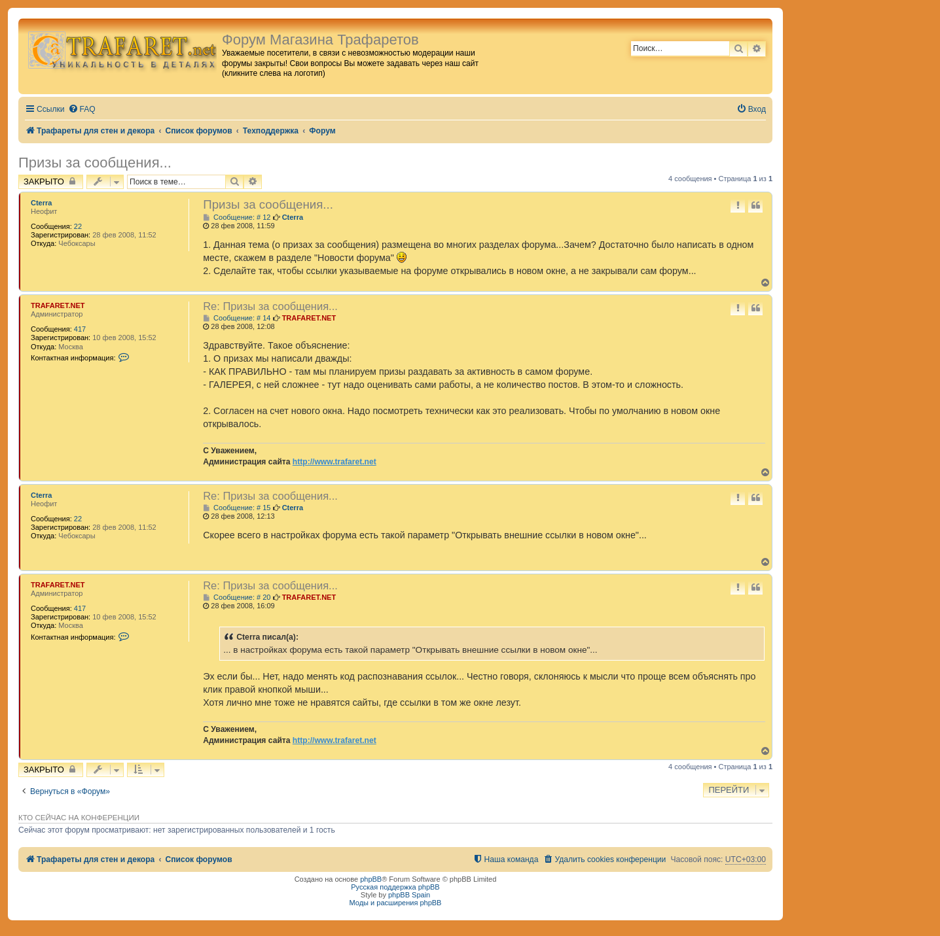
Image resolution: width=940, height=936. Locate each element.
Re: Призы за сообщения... (270, 306)
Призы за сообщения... (95, 162)
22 (78, 226)
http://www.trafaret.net (334, 461)
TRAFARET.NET (58, 305)
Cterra (41, 203)
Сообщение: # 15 (236, 508)
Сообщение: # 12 (236, 217)
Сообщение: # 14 (236, 318)
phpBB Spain (409, 895)
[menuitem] (82, 109)
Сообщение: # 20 (236, 597)
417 (80, 329)
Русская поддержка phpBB (395, 887)
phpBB (371, 879)
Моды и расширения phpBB (396, 903)
